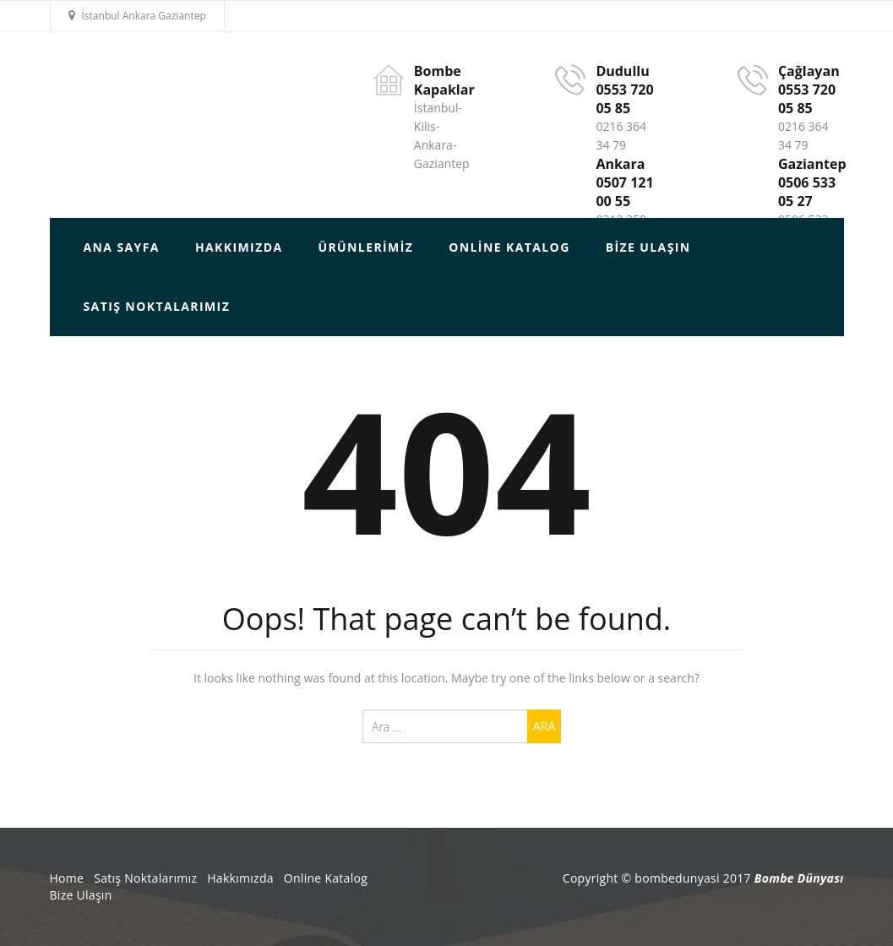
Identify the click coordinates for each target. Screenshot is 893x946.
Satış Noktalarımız (157, 306)
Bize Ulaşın (648, 247)
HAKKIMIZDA (239, 247)
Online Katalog (509, 247)
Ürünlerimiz (365, 247)
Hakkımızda (240, 878)
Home (67, 878)
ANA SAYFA (122, 247)
